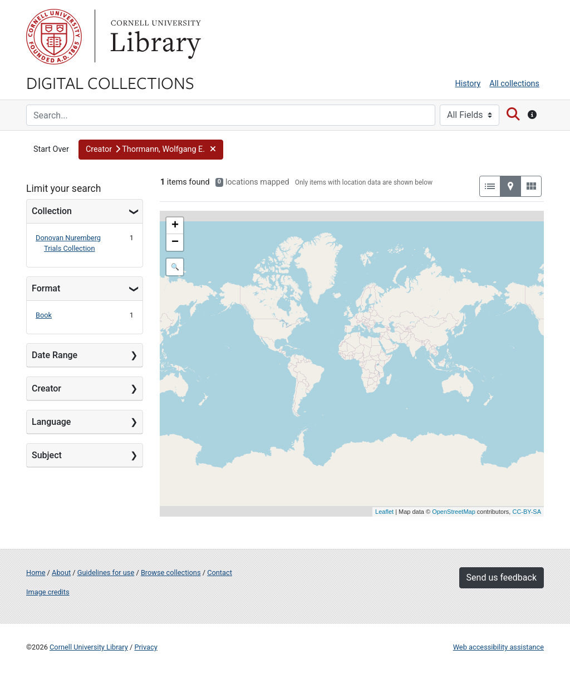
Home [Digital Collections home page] (35, 572)
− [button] (175, 242)
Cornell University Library (89, 647)
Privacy (145, 647)
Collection (52, 211)
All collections (514, 83)
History (468, 83)
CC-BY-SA (526, 511)
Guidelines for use (105, 572)
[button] (151, 150)
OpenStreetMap (453, 511)
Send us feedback (501, 577)
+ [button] (175, 225)
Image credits (48, 592)
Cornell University (54, 37)
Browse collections (171, 572)
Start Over (51, 149)
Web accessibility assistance (498, 647)
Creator (46, 388)
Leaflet (384, 511)
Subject (47, 455)
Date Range (54, 355)
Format (46, 288)
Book (44, 315)
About (61, 572)
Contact (219, 572)
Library (154, 37)
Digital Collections (110, 82)
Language (51, 422)
